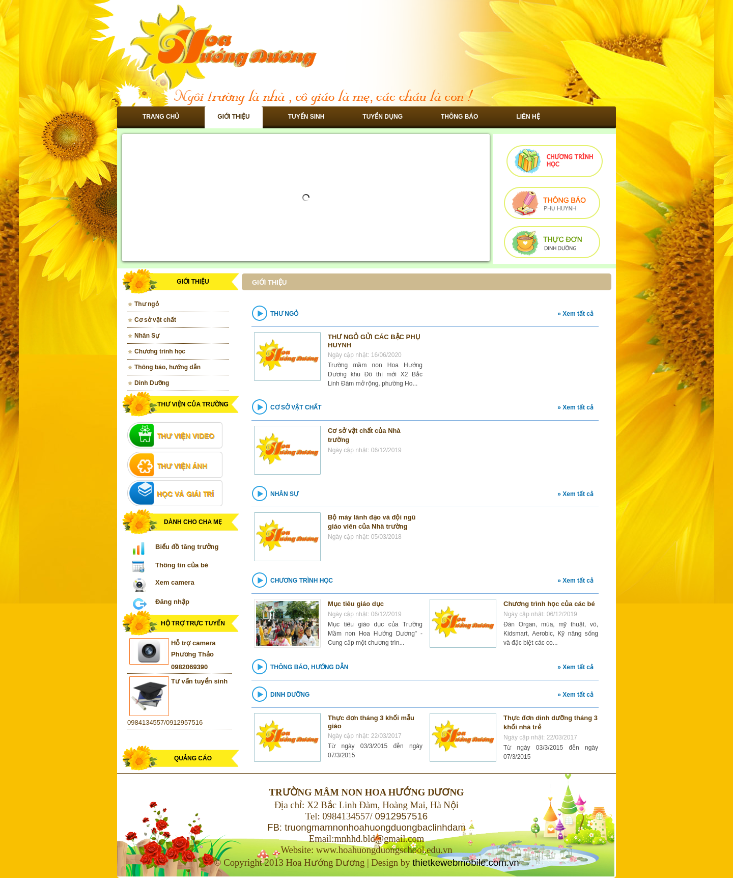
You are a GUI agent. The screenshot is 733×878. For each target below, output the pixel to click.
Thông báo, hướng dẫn (167, 367)
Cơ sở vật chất (155, 319)
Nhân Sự (146, 335)
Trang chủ (161, 116)
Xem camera (174, 582)
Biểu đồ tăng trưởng (186, 547)
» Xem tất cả (575, 313)
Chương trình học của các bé (549, 604)
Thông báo (459, 116)
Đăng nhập (172, 602)
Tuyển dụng (382, 116)
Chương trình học (159, 351)
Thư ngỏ (146, 304)
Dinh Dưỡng (151, 383)
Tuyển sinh (306, 116)
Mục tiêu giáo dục (356, 604)
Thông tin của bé (181, 565)
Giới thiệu (233, 116)
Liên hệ (528, 116)
